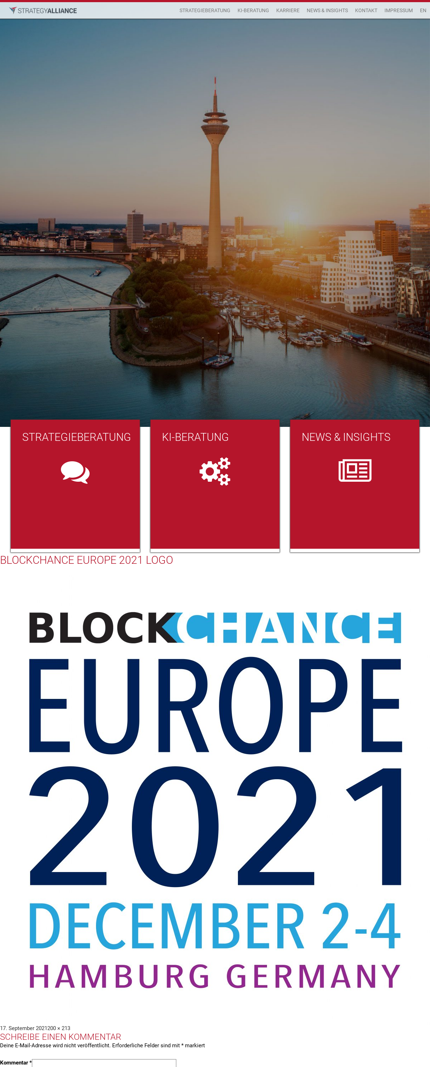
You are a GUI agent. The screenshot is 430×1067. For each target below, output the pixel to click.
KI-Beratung (253, 10)
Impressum (398, 10)
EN (423, 10)
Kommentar (16, 1062)
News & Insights (327, 10)
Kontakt (366, 10)
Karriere (288, 10)
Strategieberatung (205, 10)
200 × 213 (58, 1028)
